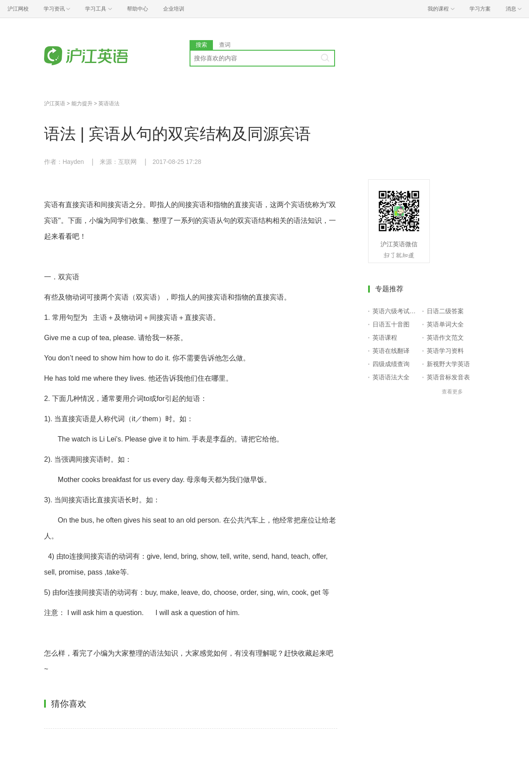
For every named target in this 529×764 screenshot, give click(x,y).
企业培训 (173, 9)
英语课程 (385, 337)
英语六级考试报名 (396, 311)
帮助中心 (137, 9)
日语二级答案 (445, 311)
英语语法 (108, 103)
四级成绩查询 (391, 363)
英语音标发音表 (448, 377)
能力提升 (82, 103)
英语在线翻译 (391, 350)
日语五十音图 (391, 324)
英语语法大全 (391, 377)
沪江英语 (54, 103)
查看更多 (452, 392)
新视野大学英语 (448, 363)
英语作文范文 (445, 337)
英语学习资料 (445, 350)
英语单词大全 (445, 324)
